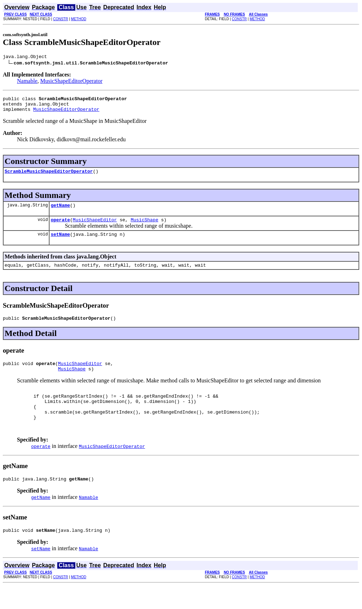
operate (60, 227)
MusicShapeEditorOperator (71, 82)
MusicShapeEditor (95, 227)
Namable (27, 82)
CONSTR (60, 19)
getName (60, 211)
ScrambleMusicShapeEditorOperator (49, 176)
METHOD (78, 19)
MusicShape (144, 227)
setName (60, 242)
